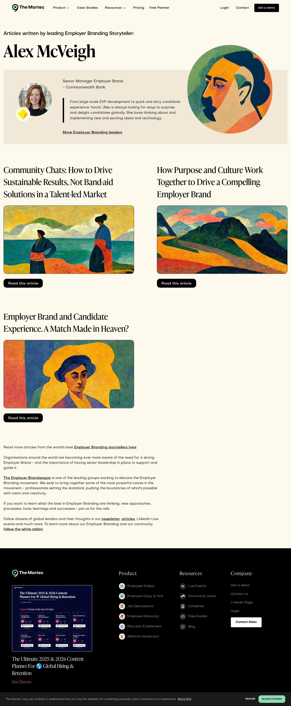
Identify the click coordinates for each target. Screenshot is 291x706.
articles (128, 519)
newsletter (111, 519)
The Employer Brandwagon (27, 478)
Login (224, 7)
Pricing (138, 7)
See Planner (21, 681)
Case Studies (87, 7)
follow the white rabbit (23, 529)
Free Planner (159, 7)
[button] (62, 8)
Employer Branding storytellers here (105, 447)
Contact (242, 7)
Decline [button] (250, 699)
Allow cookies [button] (272, 699)
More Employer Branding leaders (92, 132)
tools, (27, 509)
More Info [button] (184, 699)
